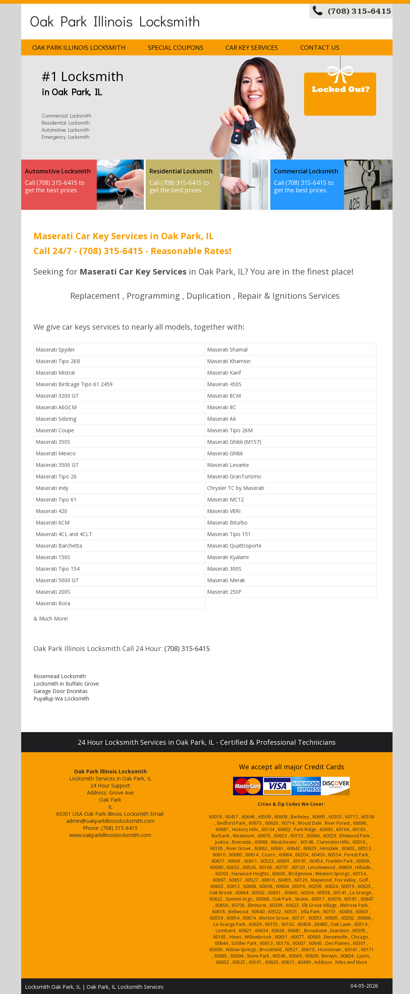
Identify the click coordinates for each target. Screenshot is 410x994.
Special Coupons (175, 47)
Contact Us (319, 47)
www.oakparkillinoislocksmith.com (110, 835)
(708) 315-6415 (359, 11)
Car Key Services (252, 47)
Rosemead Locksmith (59, 676)
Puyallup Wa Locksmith (61, 698)
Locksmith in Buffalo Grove (66, 683)
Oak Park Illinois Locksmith (115, 20)
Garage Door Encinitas (60, 691)
